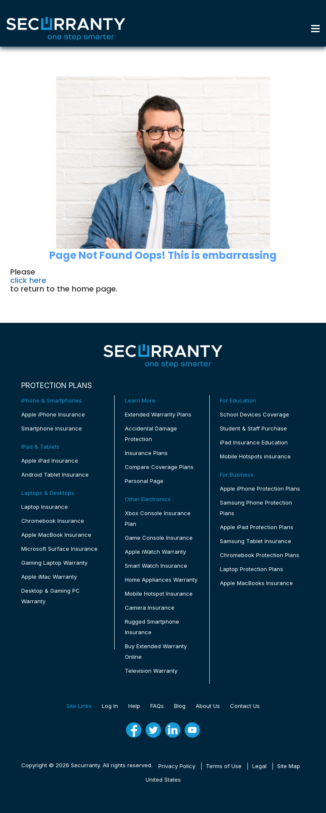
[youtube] (192, 730)
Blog (179, 705)
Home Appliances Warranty (161, 579)
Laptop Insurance (44, 506)
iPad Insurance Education (254, 442)
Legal (259, 766)
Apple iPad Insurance (49, 460)
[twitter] (153, 730)
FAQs (157, 705)
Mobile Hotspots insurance (255, 456)
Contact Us (245, 705)
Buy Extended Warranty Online (156, 651)
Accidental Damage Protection (151, 433)
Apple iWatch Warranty (155, 551)
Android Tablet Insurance (55, 474)
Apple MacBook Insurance (56, 534)
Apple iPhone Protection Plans (260, 488)
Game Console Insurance (159, 537)
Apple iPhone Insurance (53, 414)
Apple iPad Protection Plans (256, 527)
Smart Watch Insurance (156, 565)
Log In (110, 705)
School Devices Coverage (254, 414)
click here (28, 280)
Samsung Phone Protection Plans (256, 507)
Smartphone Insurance (51, 428)
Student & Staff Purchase (253, 428)
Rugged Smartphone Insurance (152, 626)
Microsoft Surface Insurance (59, 548)
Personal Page (144, 480)
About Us (208, 705)
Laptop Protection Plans (251, 569)
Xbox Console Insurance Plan (158, 518)
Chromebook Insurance (52, 520)
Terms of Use (224, 766)
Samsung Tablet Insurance (255, 541)
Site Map (288, 766)
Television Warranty (151, 670)
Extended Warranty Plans (158, 414)
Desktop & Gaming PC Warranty (50, 596)
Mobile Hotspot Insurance (159, 593)
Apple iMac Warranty (49, 576)
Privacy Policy (176, 766)
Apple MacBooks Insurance (256, 583)
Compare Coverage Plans (159, 466)
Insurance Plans (146, 453)
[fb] (133, 730)
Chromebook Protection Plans (259, 555)
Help (134, 705)
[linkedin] (172, 730)
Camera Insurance (149, 607)
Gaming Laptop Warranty (54, 562)
